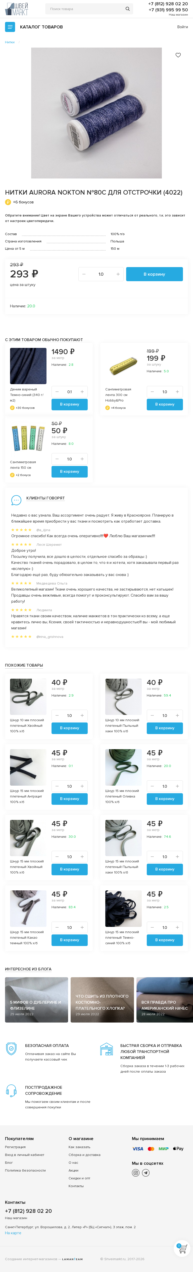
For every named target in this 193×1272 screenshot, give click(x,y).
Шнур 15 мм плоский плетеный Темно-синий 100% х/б (122, 937)
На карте (13, 1232)
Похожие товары (24, 665)
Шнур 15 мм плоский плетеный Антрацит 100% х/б (27, 796)
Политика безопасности (25, 1170)
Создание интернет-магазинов (31, 1259)
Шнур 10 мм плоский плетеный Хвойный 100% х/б (27, 725)
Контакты (76, 1186)
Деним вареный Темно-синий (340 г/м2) (26, 395)
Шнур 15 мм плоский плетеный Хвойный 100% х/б (27, 867)
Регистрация (15, 1147)
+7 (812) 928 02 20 (168, 4)
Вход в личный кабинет (24, 1155)
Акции (73, 1170)
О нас (73, 1162)
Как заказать (79, 1147)
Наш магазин (178, 15)
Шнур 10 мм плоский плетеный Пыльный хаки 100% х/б (122, 725)
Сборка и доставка (85, 1155)
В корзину (154, 274)
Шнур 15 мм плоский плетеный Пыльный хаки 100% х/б (122, 867)
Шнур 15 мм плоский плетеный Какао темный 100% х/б (27, 937)
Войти (182, 26)
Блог (9, 1162)
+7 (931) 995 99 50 (168, 10)
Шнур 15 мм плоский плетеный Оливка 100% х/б (122, 796)
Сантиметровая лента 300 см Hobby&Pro (118, 395)
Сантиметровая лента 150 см (23, 465)
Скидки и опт (79, 1178)
